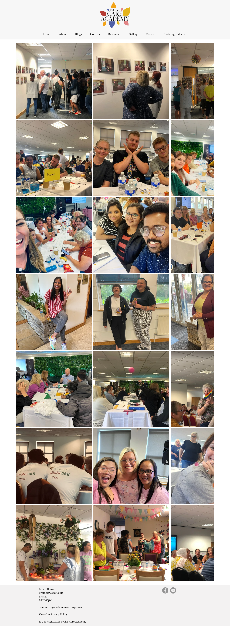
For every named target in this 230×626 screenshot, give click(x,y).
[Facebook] (165, 590)
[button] (95, 34)
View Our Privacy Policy (53, 614)
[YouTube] (173, 590)
